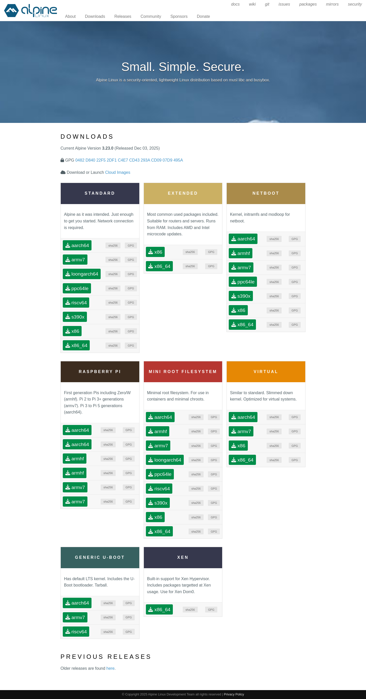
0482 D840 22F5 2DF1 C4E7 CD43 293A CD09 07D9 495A (129, 160)
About (70, 16)
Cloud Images (117, 172)
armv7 (75, 259)
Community (151, 16)
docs (235, 4)
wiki (252, 4)
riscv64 (76, 302)
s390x (75, 316)
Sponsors (179, 16)
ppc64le (77, 288)
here (110, 668)
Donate (203, 16)
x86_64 (76, 345)
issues (284, 4)
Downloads (95, 16)
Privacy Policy (234, 694)
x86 (72, 331)
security (355, 4)
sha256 (113, 245)
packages (308, 4)
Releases (122, 16)
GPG (131, 245)
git (267, 4)
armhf (240, 253)
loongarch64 (81, 274)
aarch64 (77, 245)
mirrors (332, 4)
